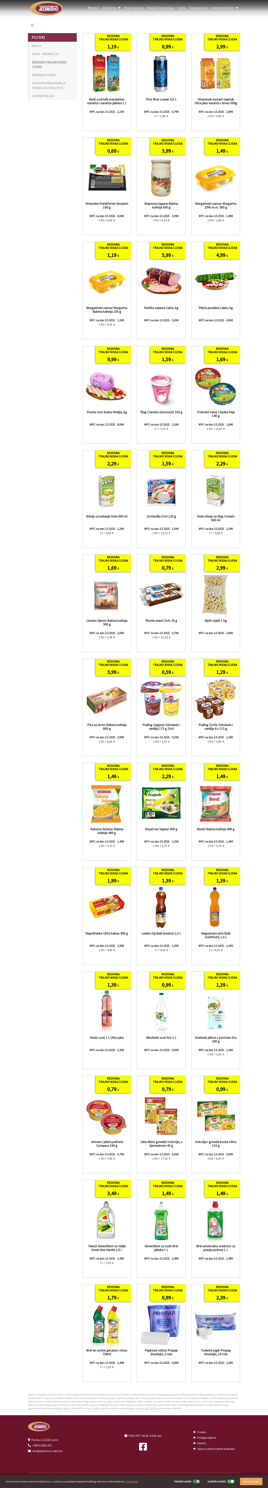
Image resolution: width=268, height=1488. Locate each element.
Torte (181, 8)
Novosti (93, 8)
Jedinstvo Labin (224, 8)
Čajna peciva (198, 8)
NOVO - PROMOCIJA (45, 54)
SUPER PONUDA (43, 96)
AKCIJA (36, 46)
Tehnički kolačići (182, 1481)
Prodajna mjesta (206, 1437)
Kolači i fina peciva (160, 8)
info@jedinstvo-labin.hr (47, 1451)
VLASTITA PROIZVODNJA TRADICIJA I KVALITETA (48, 85)
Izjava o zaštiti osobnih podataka (216, 1449)
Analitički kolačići (216, 1481)
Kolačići (201, 1443)
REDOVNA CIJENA (44, 75)
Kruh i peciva (133, 8)
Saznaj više (132, 1481)
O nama (201, 1432)
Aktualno (112, 8)
